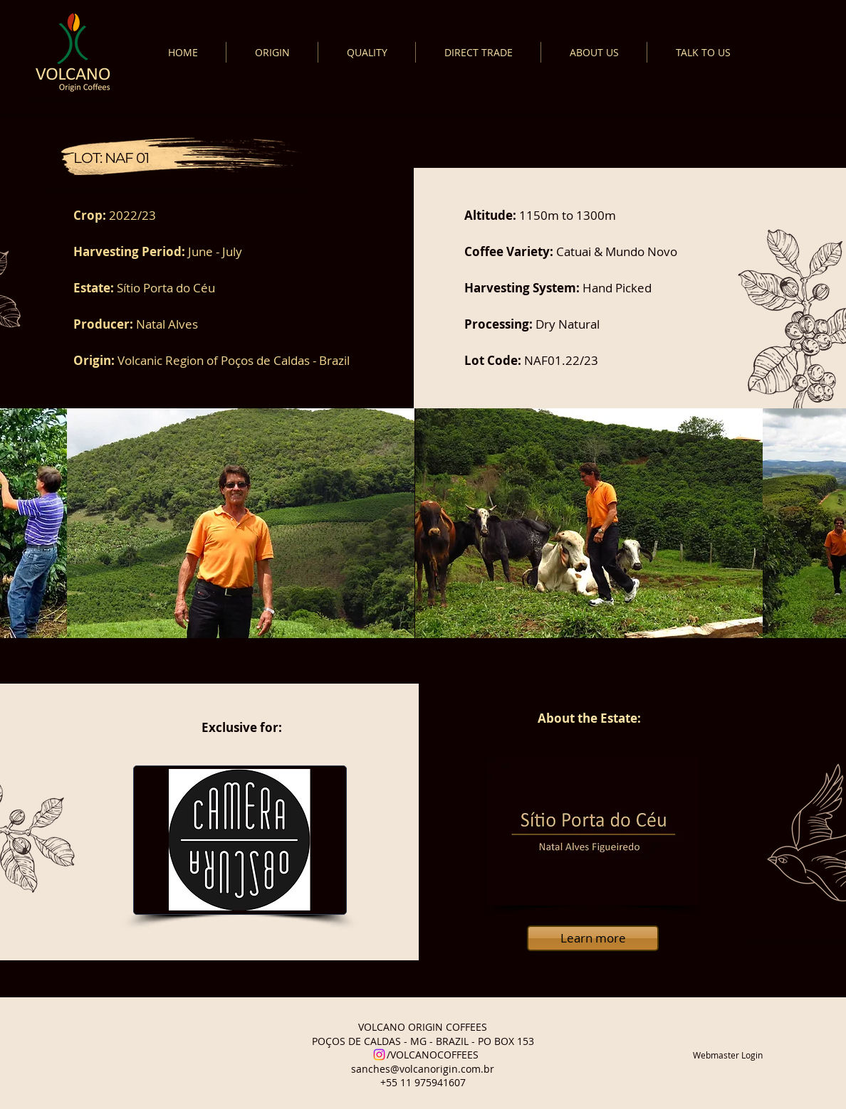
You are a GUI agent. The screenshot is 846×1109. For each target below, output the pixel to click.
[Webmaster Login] (728, 1055)
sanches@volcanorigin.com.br (422, 1069)
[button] (240, 523)
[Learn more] (593, 938)
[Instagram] (379, 1054)
